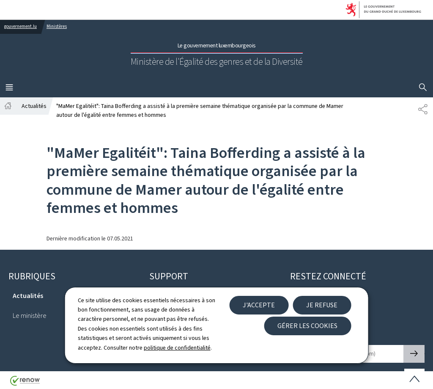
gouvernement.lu (20, 26)
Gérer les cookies (307, 325)
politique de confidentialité (177, 348)
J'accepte (259, 305)
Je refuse (321, 305)
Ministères (57, 26)
